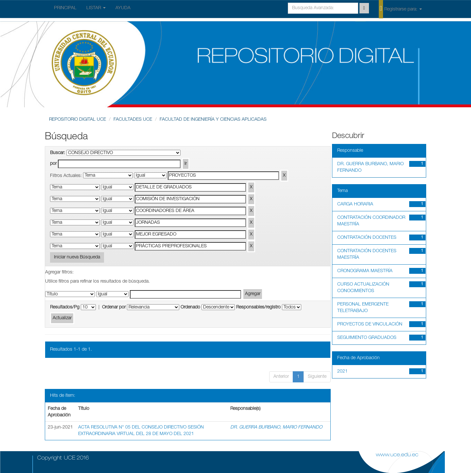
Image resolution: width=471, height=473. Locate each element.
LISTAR (96, 8)
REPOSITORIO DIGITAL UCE (77, 119)
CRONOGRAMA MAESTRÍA (364, 271)
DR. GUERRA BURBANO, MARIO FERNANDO (276, 427)
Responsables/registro (258, 307)
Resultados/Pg (64, 307)
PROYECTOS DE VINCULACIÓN (369, 324)
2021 (342, 371)
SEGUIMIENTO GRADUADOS (366, 338)
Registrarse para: (400, 9)
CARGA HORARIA (355, 204)
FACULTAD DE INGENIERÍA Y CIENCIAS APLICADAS (213, 119)
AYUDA (123, 8)
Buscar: (57, 153)
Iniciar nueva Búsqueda (77, 257)
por (53, 164)
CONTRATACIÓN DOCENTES (366, 238)
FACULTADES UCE (132, 119)
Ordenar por (114, 307)
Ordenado (190, 307)
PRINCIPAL (65, 8)
